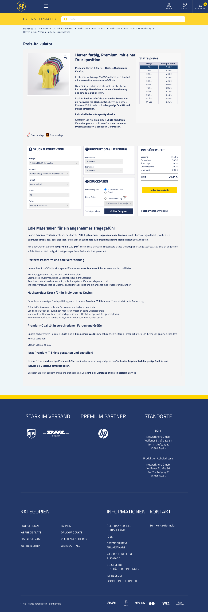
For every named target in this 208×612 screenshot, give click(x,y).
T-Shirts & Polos (65, 28)
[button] (65, 60)
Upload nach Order (116, 189)
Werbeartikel (44, 28)
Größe (31, 190)
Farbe (31, 201)
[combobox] (123, 19)
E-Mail (110, 192)
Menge (32, 158)
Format (32, 179)
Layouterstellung (115, 198)
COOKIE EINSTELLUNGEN (122, 581)
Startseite (28, 28)
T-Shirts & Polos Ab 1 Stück (91, 28)
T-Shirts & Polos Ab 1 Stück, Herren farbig (130, 28)
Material (32, 169)
